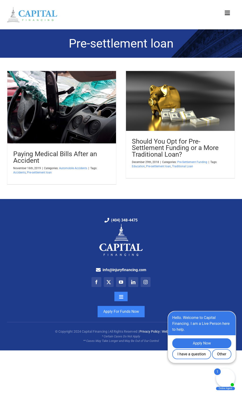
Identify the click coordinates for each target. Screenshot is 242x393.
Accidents (19, 172)
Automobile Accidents (73, 168)
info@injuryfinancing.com (124, 270)
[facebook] (96, 282)
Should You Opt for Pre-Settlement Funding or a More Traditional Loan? (175, 147)
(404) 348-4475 (124, 220)
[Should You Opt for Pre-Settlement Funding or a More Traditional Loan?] (180, 101)
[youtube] (121, 282)
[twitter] (109, 282)
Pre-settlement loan (39, 172)
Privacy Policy (149, 331)
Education (138, 166)
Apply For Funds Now (121, 311)
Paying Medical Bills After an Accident (55, 157)
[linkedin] (133, 282)
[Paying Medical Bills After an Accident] (61, 107)
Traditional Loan (182, 166)
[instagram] (146, 282)
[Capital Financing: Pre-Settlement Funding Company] (32, 9)
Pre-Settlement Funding (192, 162)
